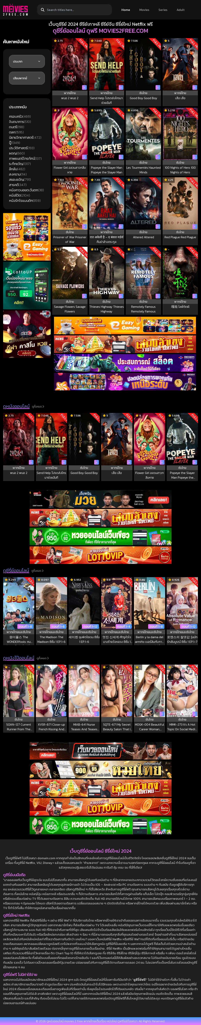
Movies (144, 9)
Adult (180, 9)
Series (162, 9)
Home (125, 9)
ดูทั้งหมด (38, 407)
